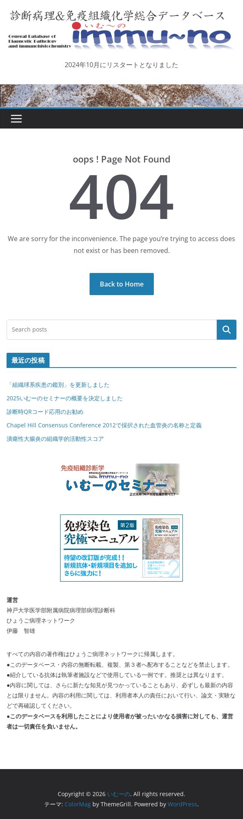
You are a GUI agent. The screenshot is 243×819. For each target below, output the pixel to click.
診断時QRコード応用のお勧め (45, 411)
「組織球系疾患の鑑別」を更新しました (58, 384)
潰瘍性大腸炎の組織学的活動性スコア (55, 438)
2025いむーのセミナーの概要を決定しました (65, 398)
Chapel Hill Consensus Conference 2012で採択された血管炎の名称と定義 (104, 425)
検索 (226, 329)
